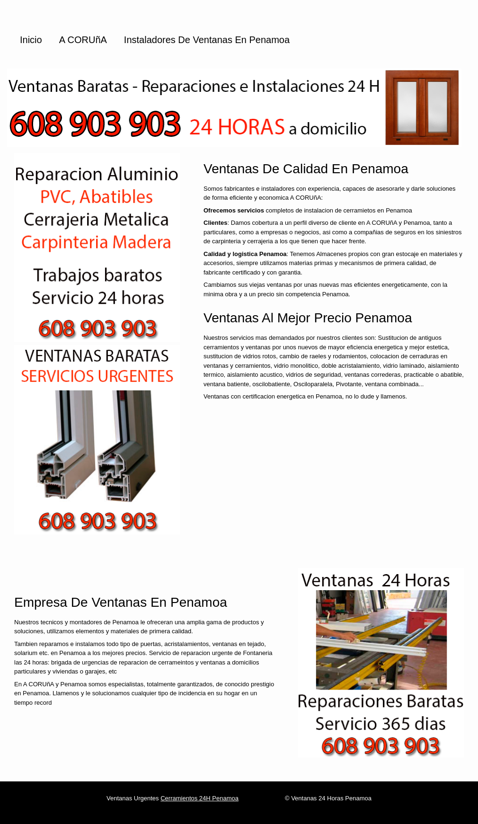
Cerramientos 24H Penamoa (199, 798)
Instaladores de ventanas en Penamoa (207, 40)
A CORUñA (83, 40)
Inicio (31, 40)
